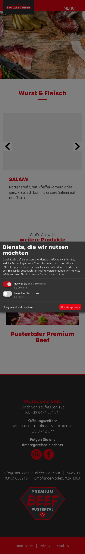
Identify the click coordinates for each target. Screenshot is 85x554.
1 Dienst (19, 297)
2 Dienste (20, 287)
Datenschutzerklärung (52, 274)
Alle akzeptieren (70, 306)
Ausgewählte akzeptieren (19, 306)
